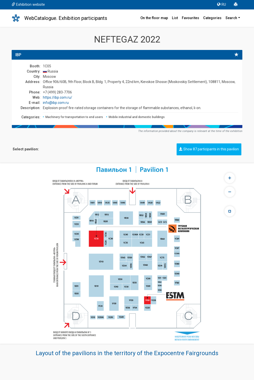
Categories (212, 18)
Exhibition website (28, 4)
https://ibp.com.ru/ (57, 97)
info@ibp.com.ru (56, 103)
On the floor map (154, 18)
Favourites (190, 18)
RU (221, 4)
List (175, 18)
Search (231, 18)
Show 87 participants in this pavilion (209, 149)
